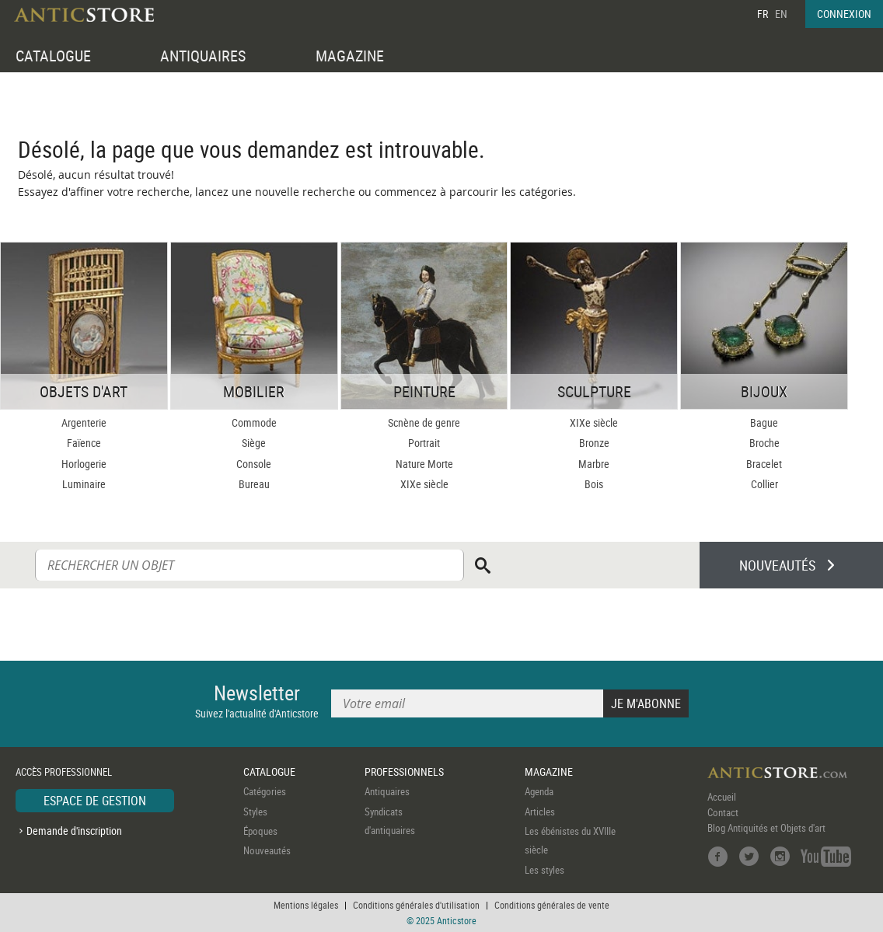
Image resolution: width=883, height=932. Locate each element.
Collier (764, 483)
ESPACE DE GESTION (95, 800)
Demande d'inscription (74, 830)
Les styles (544, 870)
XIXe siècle (424, 483)
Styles (255, 812)
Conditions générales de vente (551, 905)
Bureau (254, 483)
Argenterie (83, 422)
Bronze (594, 442)
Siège (254, 442)
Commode (254, 422)
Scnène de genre (424, 422)
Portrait (424, 442)
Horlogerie (83, 463)
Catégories (264, 791)
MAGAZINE (350, 55)
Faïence (84, 442)
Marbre (593, 463)
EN (781, 13)
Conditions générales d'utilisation (416, 905)
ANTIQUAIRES (203, 55)
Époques (260, 831)
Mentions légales (306, 905)
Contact (722, 812)
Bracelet (764, 463)
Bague (764, 422)
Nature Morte (424, 463)
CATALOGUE (53, 55)
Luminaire (84, 483)
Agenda (539, 791)
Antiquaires (387, 791)
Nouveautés (267, 850)
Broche (764, 442)
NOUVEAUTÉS (777, 565)
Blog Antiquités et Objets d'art (766, 828)
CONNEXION (844, 13)
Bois (594, 483)
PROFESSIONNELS (404, 771)
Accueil (721, 797)
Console (253, 463)
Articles (540, 812)
